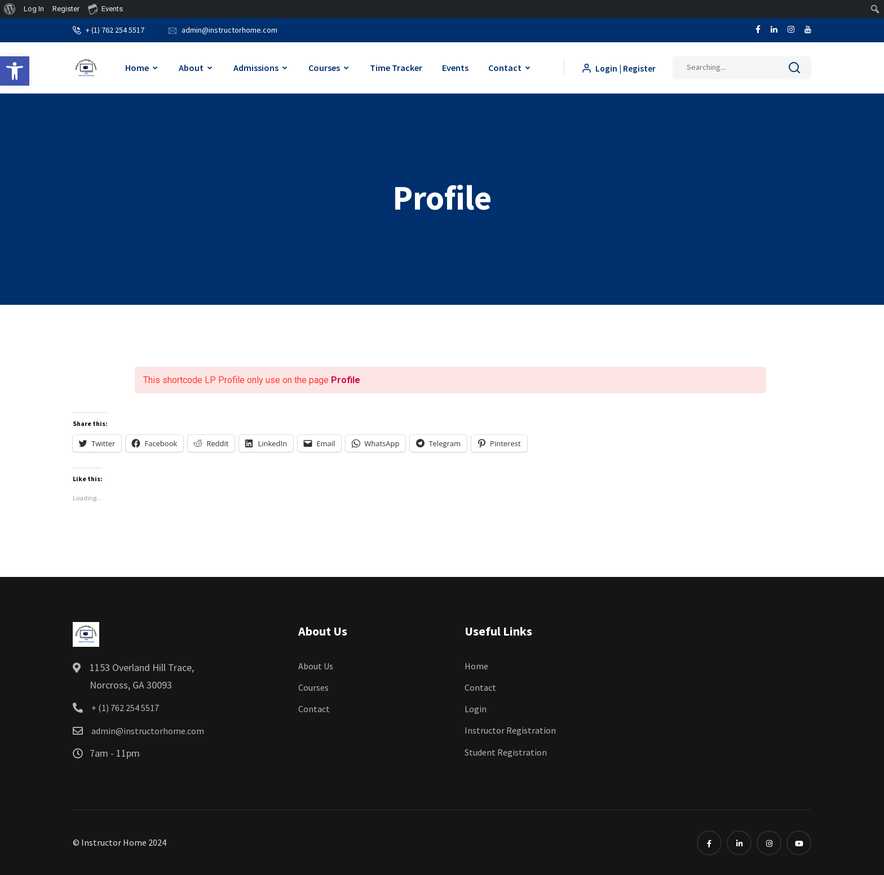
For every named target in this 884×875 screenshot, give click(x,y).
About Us (315, 665)
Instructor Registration (510, 729)
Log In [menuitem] (34, 9)
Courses (323, 67)
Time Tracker (395, 67)
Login (476, 708)
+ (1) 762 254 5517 (115, 29)
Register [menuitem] (65, 9)
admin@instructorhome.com (229, 29)
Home (136, 67)
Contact (504, 67)
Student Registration (506, 751)
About (190, 67)
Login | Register (618, 67)
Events (454, 67)
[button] (14, 71)
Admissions (255, 67)
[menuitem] (10, 9)
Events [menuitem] (105, 8)
